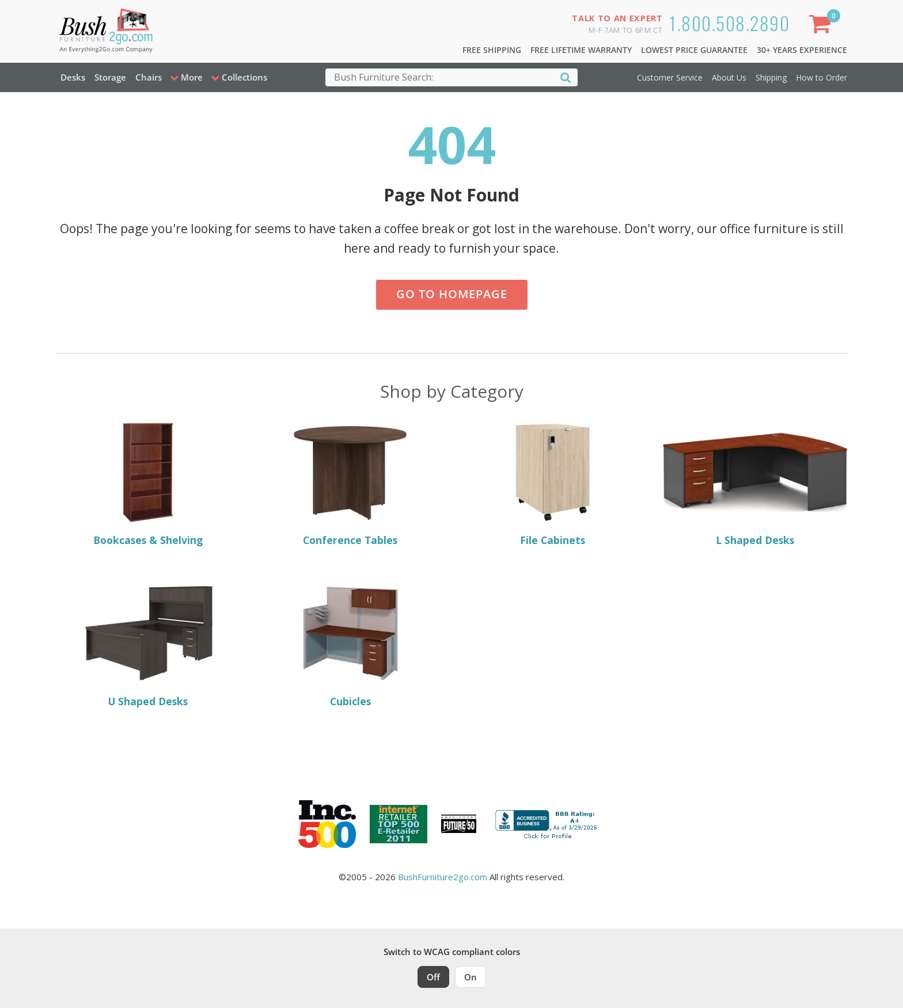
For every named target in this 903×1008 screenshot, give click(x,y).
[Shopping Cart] (821, 26)
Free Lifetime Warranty (581, 49)
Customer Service (670, 77)
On (470, 977)
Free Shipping (491, 49)
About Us (729, 77)
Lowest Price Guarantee (694, 49)
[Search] (565, 77)
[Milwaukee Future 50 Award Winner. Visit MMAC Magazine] (458, 824)
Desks (72, 77)
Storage (110, 77)
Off (433, 977)
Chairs (148, 77)
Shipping (771, 77)
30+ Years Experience (802, 49)
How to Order (821, 77)
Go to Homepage (451, 294)
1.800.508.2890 (729, 22)
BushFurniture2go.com (442, 877)
